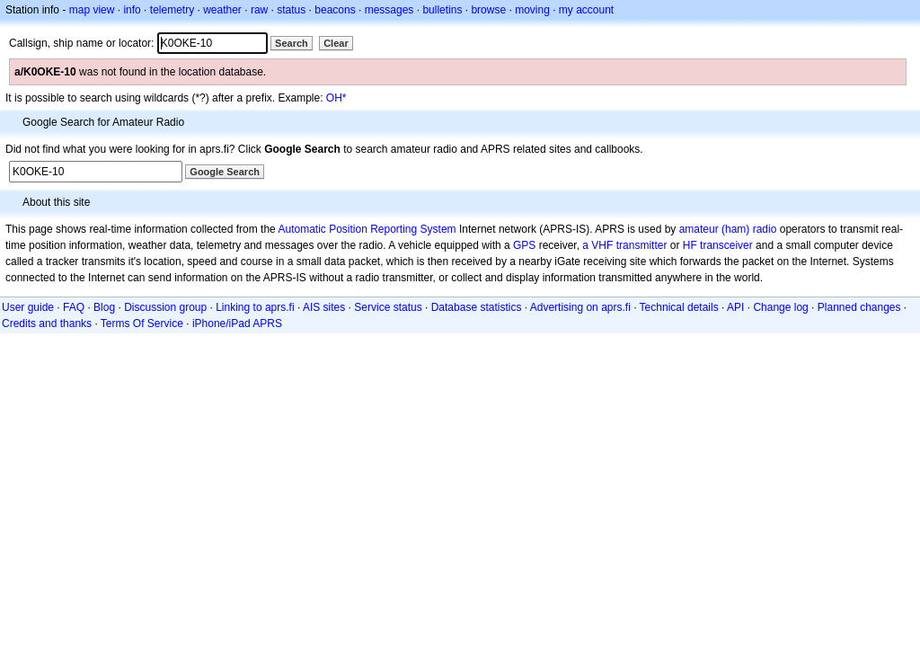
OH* (336, 98)
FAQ (73, 307)
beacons (334, 10)
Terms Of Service (142, 323)
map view (92, 10)
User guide (28, 307)
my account (586, 10)
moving (532, 10)
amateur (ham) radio (728, 229)
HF (690, 245)
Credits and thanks (47, 323)
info (131, 10)
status (291, 10)
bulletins (442, 10)
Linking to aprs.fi (255, 307)
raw (259, 10)
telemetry (172, 10)
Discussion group (165, 307)
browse (488, 10)
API (735, 307)
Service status (387, 307)
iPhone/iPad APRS (237, 323)
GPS (524, 245)
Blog (104, 307)
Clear (336, 43)
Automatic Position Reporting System (367, 229)
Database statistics (476, 307)
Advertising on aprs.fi (580, 307)
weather (222, 10)
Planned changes (859, 307)
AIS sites (324, 307)
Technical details (679, 307)
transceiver (726, 245)
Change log (780, 307)
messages (389, 10)
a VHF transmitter (624, 245)
